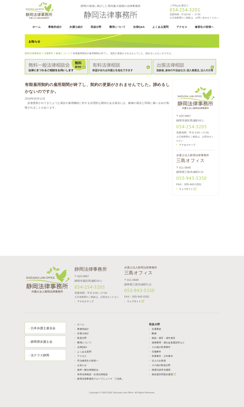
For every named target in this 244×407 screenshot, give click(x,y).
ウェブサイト (186, 189)
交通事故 (156, 329)
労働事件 (156, 351)
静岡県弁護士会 (41, 341)
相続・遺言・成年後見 (163, 338)
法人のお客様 (159, 360)
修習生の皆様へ (204, 26)
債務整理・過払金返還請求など (168, 342)
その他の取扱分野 (161, 365)
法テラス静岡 (40, 355)
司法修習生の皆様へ (87, 360)
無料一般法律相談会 (87, 369)
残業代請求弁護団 (161, 369)
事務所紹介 (55, 26)
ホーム (36, 26)
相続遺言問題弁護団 (162, 374)
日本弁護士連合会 (43, 328)
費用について (117, 26)
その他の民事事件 (161, 347)
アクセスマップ (187, 145)
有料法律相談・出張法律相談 (92, 374)
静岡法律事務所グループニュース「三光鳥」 (100, 378)
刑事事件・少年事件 (162, 356)
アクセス (181, 26)
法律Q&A (139, 26)
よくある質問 (160, 26)
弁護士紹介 (76, 26)
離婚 (154, 333)
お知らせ (82, 365)
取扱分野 (96, 26)
